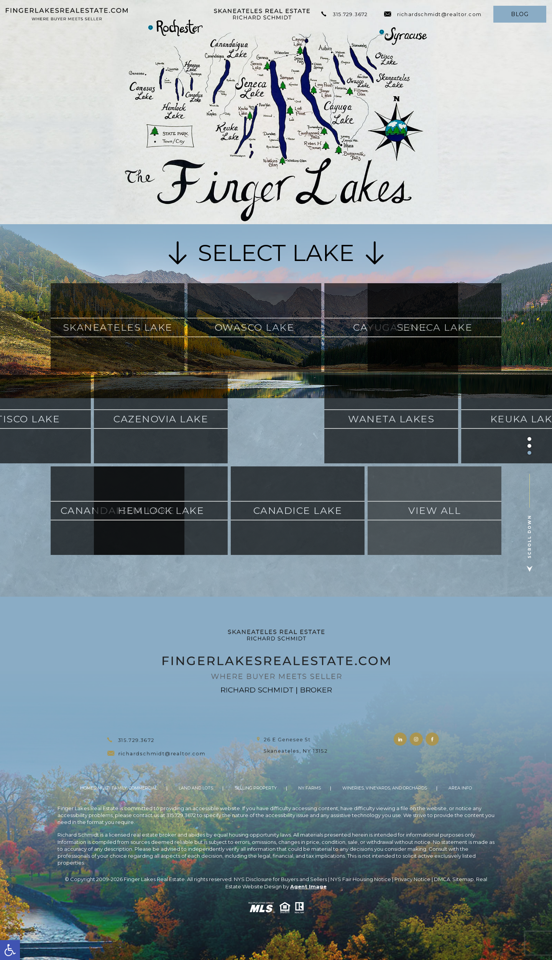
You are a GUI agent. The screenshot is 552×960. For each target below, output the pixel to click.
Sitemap (463, 879)
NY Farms (309, 788)
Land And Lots (196, 788)
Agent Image (308, 886)
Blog (520, 14)
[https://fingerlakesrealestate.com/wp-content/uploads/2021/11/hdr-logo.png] (67, 14)
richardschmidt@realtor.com (432, 14)
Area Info (460, 788)
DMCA (442, 879)
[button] (10, 950)
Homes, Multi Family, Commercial (118, 788)
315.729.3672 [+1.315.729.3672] (344, 14)
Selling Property (256, 788)
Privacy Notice (412, 879)
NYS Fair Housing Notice (360, 879)
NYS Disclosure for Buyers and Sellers (280, 879)
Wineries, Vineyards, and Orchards (384, 788)
